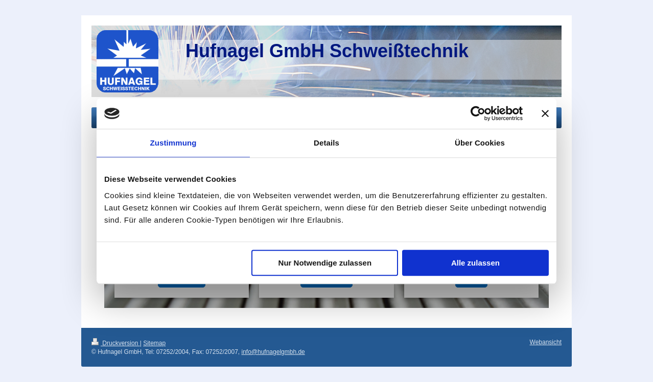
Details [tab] (326, 142)
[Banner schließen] (545, 113)
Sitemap (154, 343)
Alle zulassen (475, 262)
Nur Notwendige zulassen (325, 262)
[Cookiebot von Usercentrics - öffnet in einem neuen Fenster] (478, 113)
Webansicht (546, 342)
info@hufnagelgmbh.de (273, 351)
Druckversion (115, 343)
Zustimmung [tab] (173, 142)
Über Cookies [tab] (480, 142)
